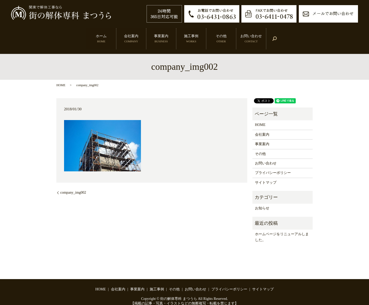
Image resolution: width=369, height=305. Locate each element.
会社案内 (129, 34)
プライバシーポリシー (273, 165)
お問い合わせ (251, 34)
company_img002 (73, 184)
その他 (219, 34)
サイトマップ (265, 174)
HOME (60, 77)
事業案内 (159, 34)
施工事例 (189, 34)
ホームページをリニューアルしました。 (282, 229)
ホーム (99, 34)
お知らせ (262, 200)
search (279, 34)
